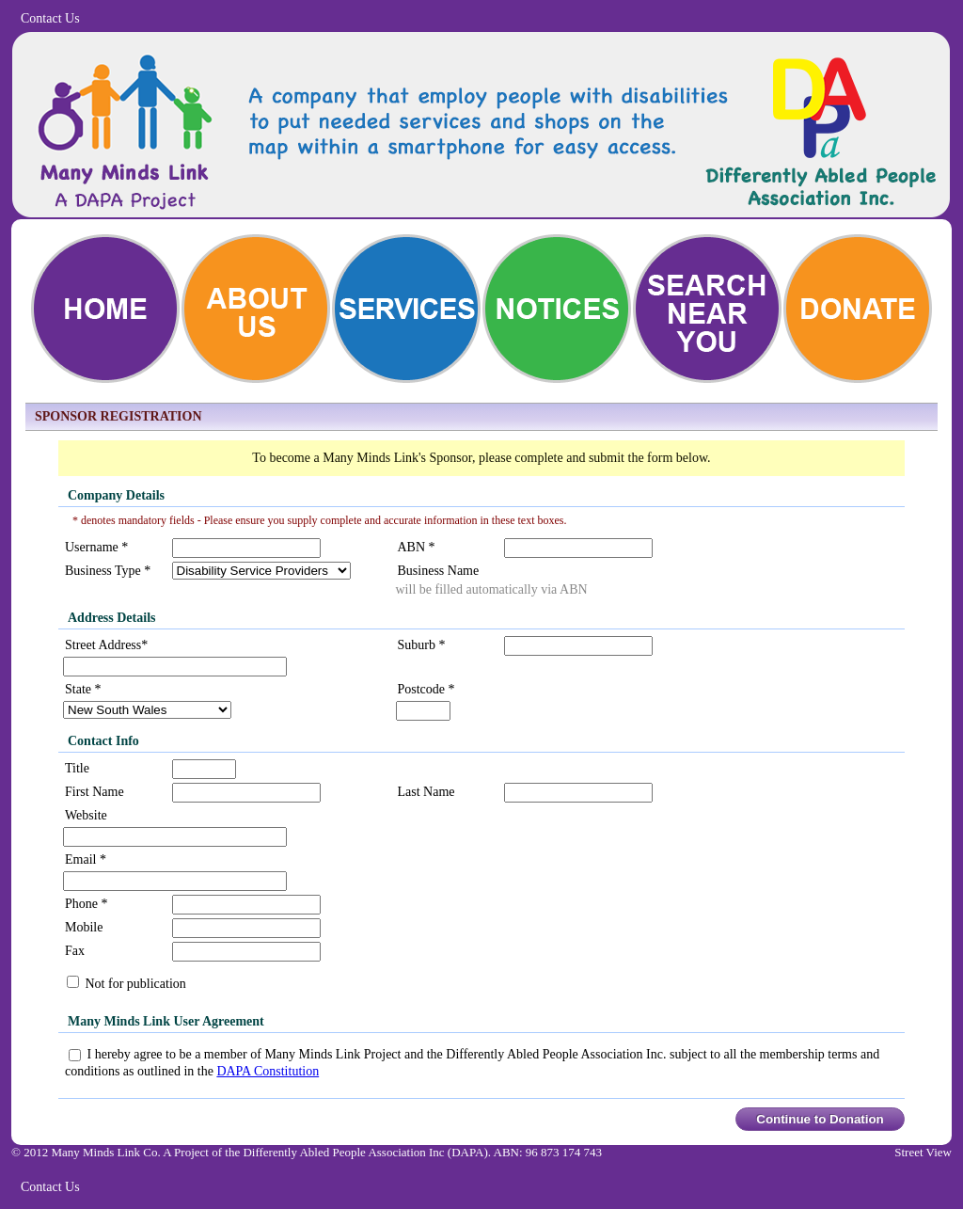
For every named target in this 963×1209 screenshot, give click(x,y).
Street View (923, 1152)
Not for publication (134, 984)
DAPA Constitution (267, 1071)
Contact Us (50, 18)
